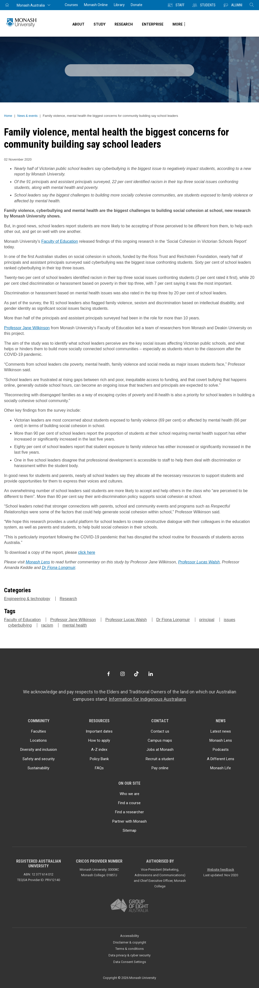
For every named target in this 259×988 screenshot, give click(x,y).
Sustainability (38, 768)
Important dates (99, 731)
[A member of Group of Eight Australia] (129, 905)
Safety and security (39, 759)
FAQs (99, 768)
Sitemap (129, 830)
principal (206, 620)
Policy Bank (99, 759)
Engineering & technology (27, 599)
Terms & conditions (129, 949)
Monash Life (220, 768)
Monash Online (96, 5)
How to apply (99, 740)
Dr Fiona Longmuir (58, 567)
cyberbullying (20, 625)
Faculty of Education (59, 241)
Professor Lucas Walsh (199, 562)
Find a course (129, 803)
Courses (71, 5)
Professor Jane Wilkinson (27, 328)
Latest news (220, 731)
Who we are (129, 794)
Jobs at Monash (160, 749)
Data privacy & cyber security (129, 955)
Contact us (160, 731)
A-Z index (99, 749)
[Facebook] (108, 674)
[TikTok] (136, 674)
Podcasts (221, 749)
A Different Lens (220, 759)
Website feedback (220, 869)
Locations (38, 740)
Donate (136, 5)
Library (119, 5)
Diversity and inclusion (38, 749)
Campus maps (160, 740)
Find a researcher (129, 812)
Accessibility (129, 936)
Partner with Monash (129, 821)
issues (229, 620)
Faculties (38, 731)
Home (8, 116)
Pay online (160, 768)
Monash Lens (38, 562)
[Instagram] (122, 674)
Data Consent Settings (129, 962)
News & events (27, 116)
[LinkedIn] (151, 674)
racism (47, 625)
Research (68, 599)
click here (86, 552)
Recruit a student (160, 759)
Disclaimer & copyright (129, 942)
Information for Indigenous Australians (147, 699)
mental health (74, 625)
